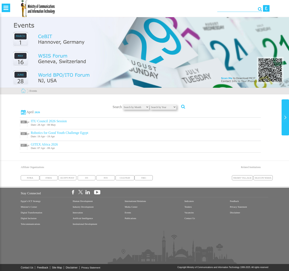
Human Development (83, 201)
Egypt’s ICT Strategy (31, 201)
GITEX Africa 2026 (44, 144)
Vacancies (189, 212)
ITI (86, 177)
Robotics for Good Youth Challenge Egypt (59, 133)
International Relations (135, 201)
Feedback (234, 201)
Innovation (78, 212)
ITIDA (48, 177)
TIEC (143, 177)
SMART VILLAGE (242, 177)
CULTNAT (125, 177)
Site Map (57, 267)
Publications (130, 218)
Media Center (131, 207)
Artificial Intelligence (83, 218)
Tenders (188, 207)
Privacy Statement (238, 207)
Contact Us (189, 218)
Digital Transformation (31, 212)
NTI (105, 177)
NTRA (30, 177)
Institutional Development (85, 224)
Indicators (189, 201)
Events (33, 90)
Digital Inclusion (29, 218)
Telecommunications (30, 224)
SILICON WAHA (263, 177)
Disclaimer (235, 212)
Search (118, 107)
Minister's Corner (29, 207)
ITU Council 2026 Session (49, 121)
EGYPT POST (67, 177)
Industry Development (83, 207)
